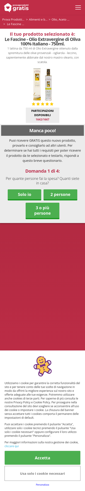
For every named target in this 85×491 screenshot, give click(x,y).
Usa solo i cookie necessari (42, 473)
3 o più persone (42, 210)
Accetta (42, 457)
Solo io (24, 194)
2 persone (60, 194)
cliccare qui (12, 446)
